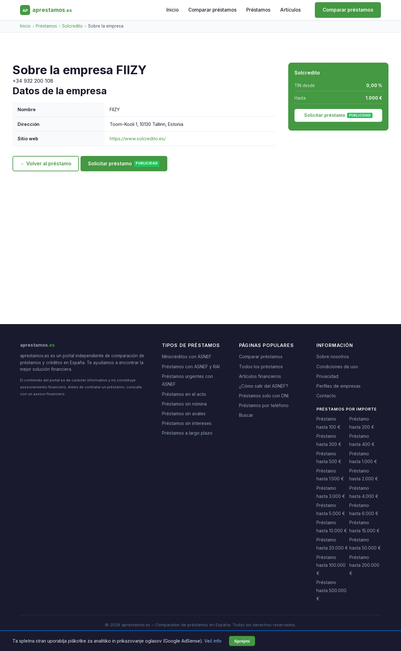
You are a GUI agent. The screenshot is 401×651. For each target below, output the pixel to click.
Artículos (290, 10)
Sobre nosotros (332, 356)
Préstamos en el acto (184, 394)
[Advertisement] (200, 230)
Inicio (172, 10)
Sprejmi (242, 641)
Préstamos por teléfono (264, 405)
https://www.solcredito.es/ (138, 138)
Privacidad (327, 376)
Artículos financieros (260, 376)
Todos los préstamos (261, 366)
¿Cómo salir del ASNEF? (263, 386)
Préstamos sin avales (184, 413)
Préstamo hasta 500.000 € (331, 590)
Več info (212, 640)
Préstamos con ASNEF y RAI (191, 366)
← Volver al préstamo (45, 164)
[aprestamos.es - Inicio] (46, 10)
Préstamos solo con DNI (264, 395)
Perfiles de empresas (338, 386)
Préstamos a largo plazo (187, 433)
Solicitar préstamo (123, 164)
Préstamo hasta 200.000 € (364, 565)
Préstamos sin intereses (186, 423)
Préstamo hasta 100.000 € (331, 565)
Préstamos (258, 10)
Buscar (246, 415)
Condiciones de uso (337, 366)
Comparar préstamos (212, 10)
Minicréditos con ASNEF (186, 356)
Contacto (326, 395)
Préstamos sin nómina (184, 403)
